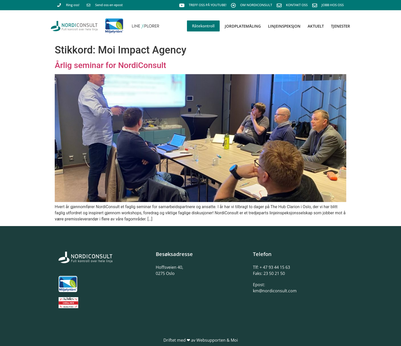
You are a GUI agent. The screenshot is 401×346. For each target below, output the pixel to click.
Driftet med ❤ (176, 340)
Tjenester (340, 26)
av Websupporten (208, 340)
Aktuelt (316, 26)
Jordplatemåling (243, 26)
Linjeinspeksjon (284, 26)
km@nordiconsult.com (275, 291)
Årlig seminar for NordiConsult (110, 65)
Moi (234, 340)
